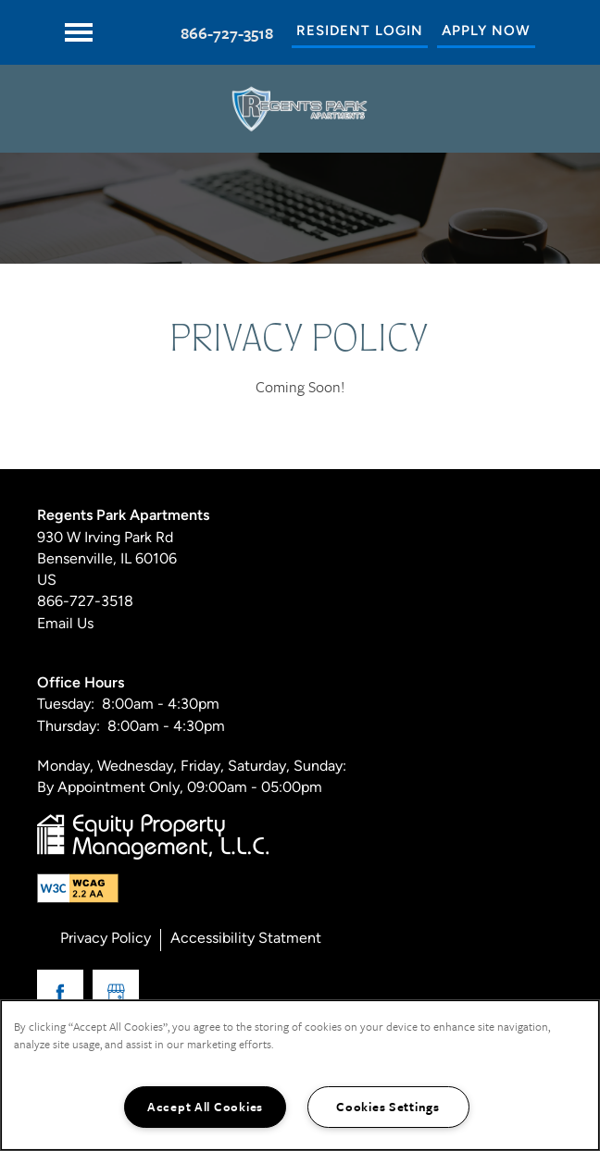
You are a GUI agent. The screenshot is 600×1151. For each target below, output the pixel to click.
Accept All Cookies (205, 1106)
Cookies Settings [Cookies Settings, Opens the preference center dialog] (388, 1106)
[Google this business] (116, 993)
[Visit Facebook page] (60, 993)
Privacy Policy (105, 939)
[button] (360, 32)
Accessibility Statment (245, 939)
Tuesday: (65, 705)
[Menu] (79, 32)
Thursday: (68, 727)
